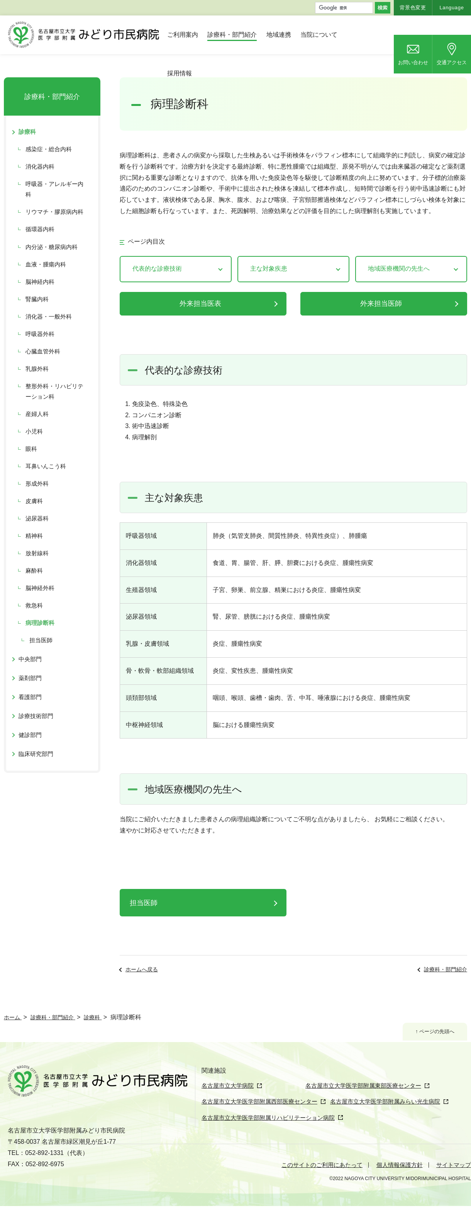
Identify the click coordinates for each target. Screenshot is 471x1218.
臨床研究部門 (36, 754)
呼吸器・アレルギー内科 (54, 189)
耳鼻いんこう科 (45, 466)
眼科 (31, 448)
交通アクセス (452, 62)
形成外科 (37, 483)
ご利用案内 (182, 34)
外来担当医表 (200, 303)
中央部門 (30, 659)
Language (451, 7)
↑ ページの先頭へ (432, 1032)
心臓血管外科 (42, 351)
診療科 (27, 131)
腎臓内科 (37, 299)
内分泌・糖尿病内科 (51, 247)
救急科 (34, 605)
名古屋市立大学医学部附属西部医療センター (263, 1115)
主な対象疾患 (268, 268)
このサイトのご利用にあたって (314, 1177)
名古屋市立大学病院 (229, 1085)
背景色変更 (413, 7)
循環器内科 (39, 229)
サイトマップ (452, 1177)
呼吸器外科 (39, 334)
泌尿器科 (37, 518)
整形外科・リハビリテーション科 (54, 391)
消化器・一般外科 (48, 316)
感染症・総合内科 (48, 149)
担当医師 (144, 903)
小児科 (34, 431)
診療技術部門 (36, 716)
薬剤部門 (30, 678)
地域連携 (278, 34)
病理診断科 (39, 622)
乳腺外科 (37, 368)
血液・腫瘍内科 (45, 264)
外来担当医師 (381, 303)
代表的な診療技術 (157, 268)
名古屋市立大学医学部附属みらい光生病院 (398, 1115)
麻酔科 (34, 570)
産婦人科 (37, 414)
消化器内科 (39, 166)
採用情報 (179, 73)
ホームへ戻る (141, 969)
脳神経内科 (39, 281)
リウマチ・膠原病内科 (54, 211)
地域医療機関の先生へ (399, 268)
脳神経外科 (39, 588)
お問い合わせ (413, 62)
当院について (318, 34)
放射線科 (37, 553)
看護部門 (30, 697)
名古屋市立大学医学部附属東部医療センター (336, 1100)
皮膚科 (34, 501)
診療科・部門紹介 (232, 34)
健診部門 (30, 735)
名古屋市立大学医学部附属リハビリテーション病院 (273, 1130)
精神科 (34, 535)
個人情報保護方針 (395, 1177)
